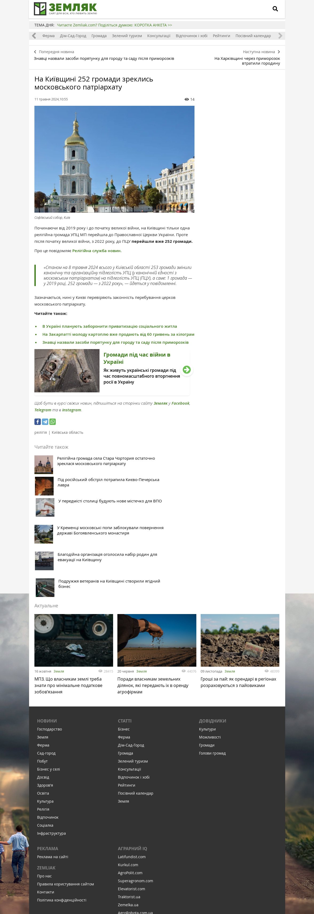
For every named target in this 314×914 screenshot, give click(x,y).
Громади (206, 655)
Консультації (158, 35)
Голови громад (212, 663)
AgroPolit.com (130, 782)
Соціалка (45, 735)
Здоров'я (45, 695)
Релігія (43, 719)
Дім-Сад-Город (73, 35)
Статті (125, 631)
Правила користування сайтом (65, 793)
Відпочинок (47, 727)
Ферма (48, 35)
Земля (59, 578)
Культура (45, 711)
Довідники (212, 631)
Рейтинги (221, 35)
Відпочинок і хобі (192, 35)
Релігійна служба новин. (96, 249)
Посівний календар (253, 35)
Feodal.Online (130, 838)
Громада (99, 35)
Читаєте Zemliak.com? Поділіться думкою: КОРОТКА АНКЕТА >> (114, 25)
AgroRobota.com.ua (135, 822)
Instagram (71, 408)
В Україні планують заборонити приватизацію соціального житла (109, 324)
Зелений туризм (127, 35)
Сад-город (46, 663)
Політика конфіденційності (61, 810)
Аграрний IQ (132, 758)
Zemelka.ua (128, 814)
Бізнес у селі (48, 679)
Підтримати (186, 877)
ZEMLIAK (46, 778)
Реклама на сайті (52, 766)
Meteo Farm (128, 830)
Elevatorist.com (131, 798)
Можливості (210, 647)
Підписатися (112, 877)
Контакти (45, 801)
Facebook (180, 401)
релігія (40, 430)
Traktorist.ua (129, 806)
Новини (47, 631)
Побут (42, 671)
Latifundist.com (132, 766)
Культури (207, 639)
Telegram (42, 408)
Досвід (43, 687)
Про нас (44, 785)
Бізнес (124, 639)
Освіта (43, 703)
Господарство (49, 639)
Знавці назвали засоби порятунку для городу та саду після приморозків (115, 340)
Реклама (47, 758)
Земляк (161, 401)
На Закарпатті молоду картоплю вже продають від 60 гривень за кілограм (118, 332)
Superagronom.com (135, 790)
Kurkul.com (128, 774)
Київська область (67, 430)
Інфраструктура (51, 743)
